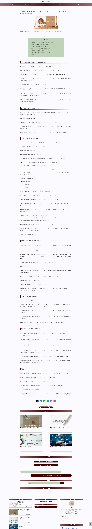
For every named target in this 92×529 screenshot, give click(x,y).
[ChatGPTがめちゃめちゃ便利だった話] (20, 513)
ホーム (13, 4)
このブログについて (19, 4)
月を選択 (46, 497)
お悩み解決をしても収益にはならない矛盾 (40, 52)
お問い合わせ (63, 506)
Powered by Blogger (59, 528)
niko (72, 498)
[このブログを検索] (44, 474)
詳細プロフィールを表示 (71, 504)
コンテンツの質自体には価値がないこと (40, 50)
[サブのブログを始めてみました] (20, 507)
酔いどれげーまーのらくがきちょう (70, 518)
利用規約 (62, 510)
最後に (32, 54)
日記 (50, 407)
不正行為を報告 (46, 478)
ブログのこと (44, 407)
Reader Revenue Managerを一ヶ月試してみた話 (59, 465)
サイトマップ (26, 4)
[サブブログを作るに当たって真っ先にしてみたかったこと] (20, 494)
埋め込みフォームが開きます (46, 455)
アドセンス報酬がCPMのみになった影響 (40, 44)
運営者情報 (63, 512)
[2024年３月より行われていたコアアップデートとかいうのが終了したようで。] (20, 520)
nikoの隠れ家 (46, 2)
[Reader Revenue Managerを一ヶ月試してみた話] (20, 500)
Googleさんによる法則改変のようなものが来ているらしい (44, 42)
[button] (37, 401)
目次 (53, 39)
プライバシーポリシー (65, 508)
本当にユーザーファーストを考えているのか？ (41, 48)
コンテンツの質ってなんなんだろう (39, 46)
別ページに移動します (46, 459)
